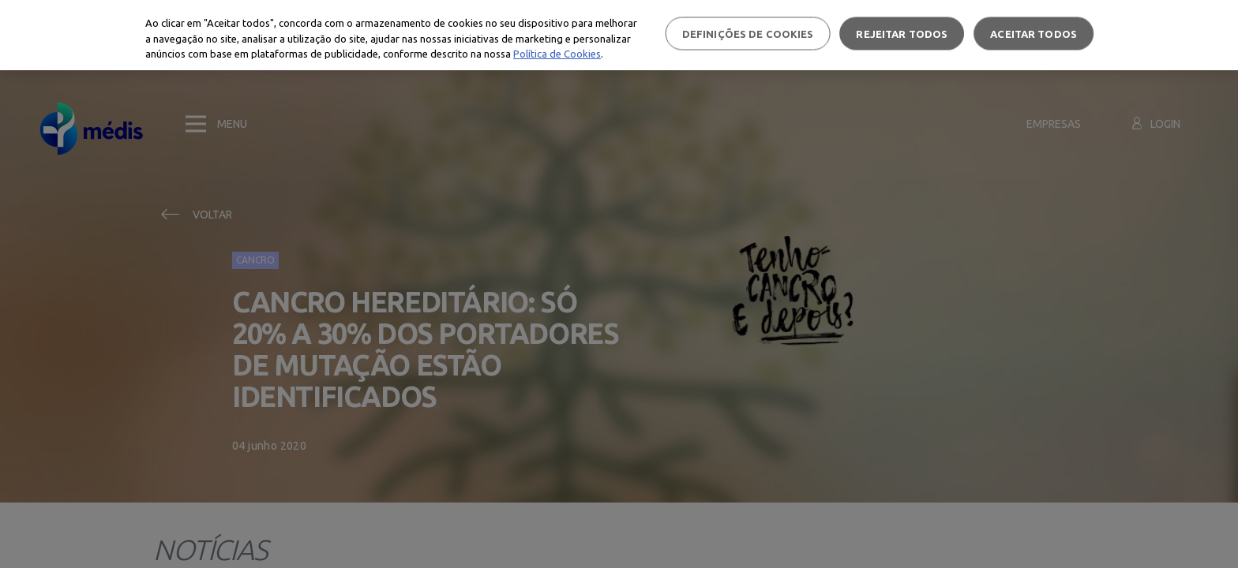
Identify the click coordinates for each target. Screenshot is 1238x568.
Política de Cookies (557, 53)
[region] (619, 35)
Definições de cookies (748, 33)
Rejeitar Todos (901, 33)
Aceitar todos (1033, 33)
